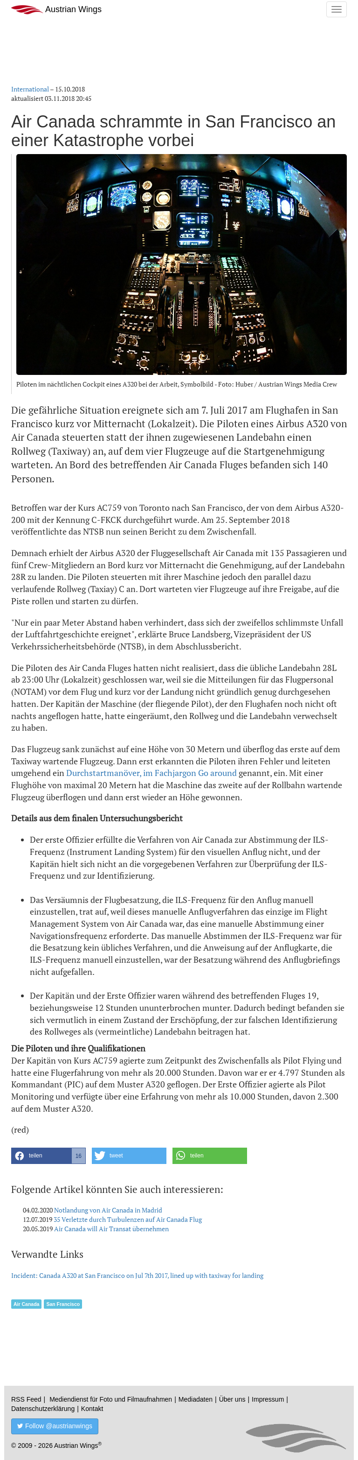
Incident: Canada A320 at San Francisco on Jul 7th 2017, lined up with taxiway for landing (137, 1275)
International (30, 89)
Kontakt (92, 1408)
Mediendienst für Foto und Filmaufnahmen (110, 1399)
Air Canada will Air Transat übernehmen (111, 1228)
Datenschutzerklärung (43, 1408)
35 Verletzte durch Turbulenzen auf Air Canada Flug (128, 1219)
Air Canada (26, 1304)
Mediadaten (196, 1399)
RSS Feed (26, 1399)
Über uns (232, 1399)
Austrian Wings (56, 9)
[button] (48, 1156)
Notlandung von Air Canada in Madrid (108, 1210)
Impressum (268, 1399)
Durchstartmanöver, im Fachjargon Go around (151, 772)
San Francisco (63, 1304)
